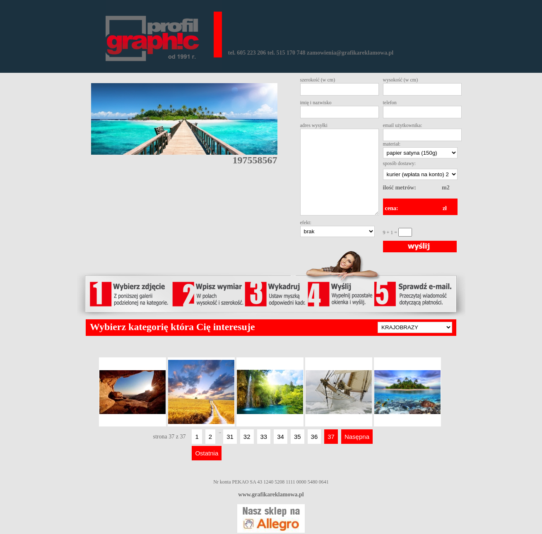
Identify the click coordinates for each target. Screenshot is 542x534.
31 (230, 436)
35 (297, 436)
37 (331, 436)
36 (314, 436)
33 (263, 436)
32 (247, 436)
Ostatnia (206, 453)
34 (280, 436)
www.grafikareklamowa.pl (271, 494)
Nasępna (356, 436)
